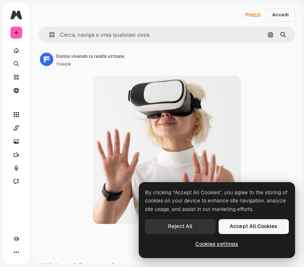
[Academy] (16, 239)
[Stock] (16, 77)
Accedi (280, 14)
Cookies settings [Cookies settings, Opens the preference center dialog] (216, 244)
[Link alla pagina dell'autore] (46, 59)
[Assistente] (16, 181)
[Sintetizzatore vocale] (16, 168)
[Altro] (16, 252)
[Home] (16, 50)
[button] (49, 34)
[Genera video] (16, 155)
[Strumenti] (16, 115)
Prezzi (253, 14)
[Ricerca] (16, 64)
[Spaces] (16, 128)
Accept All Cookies (254, 226)
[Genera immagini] (16, 141)
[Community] (16, 90)
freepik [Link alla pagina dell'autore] (63, 64)
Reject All (180, 226)
